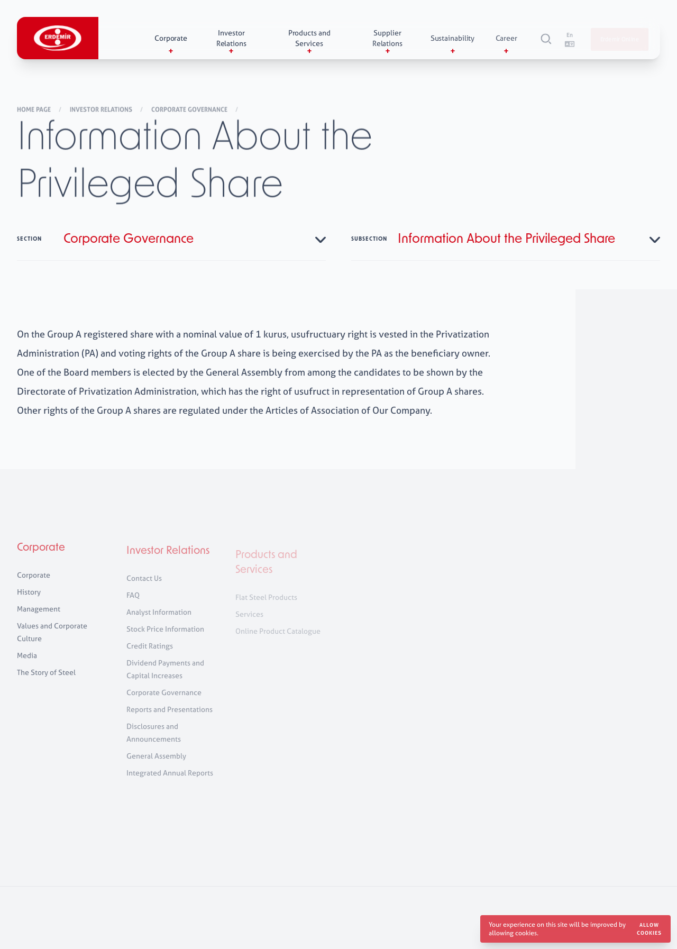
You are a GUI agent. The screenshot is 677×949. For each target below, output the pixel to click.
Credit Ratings (149, 654)
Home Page (34, 110)
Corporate (41, 554)
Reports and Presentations (169, 718)
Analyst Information (158, 620)
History (29, 597)
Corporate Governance (190, 110)
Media (27, 661)
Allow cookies (649, 928)
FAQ (133, 603)
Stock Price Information (165, 637)
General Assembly (156, 764)
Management (38, 614)
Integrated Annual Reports (169, 781)
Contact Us (144, 586)
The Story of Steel (46, 678)
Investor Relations (102, 110)
